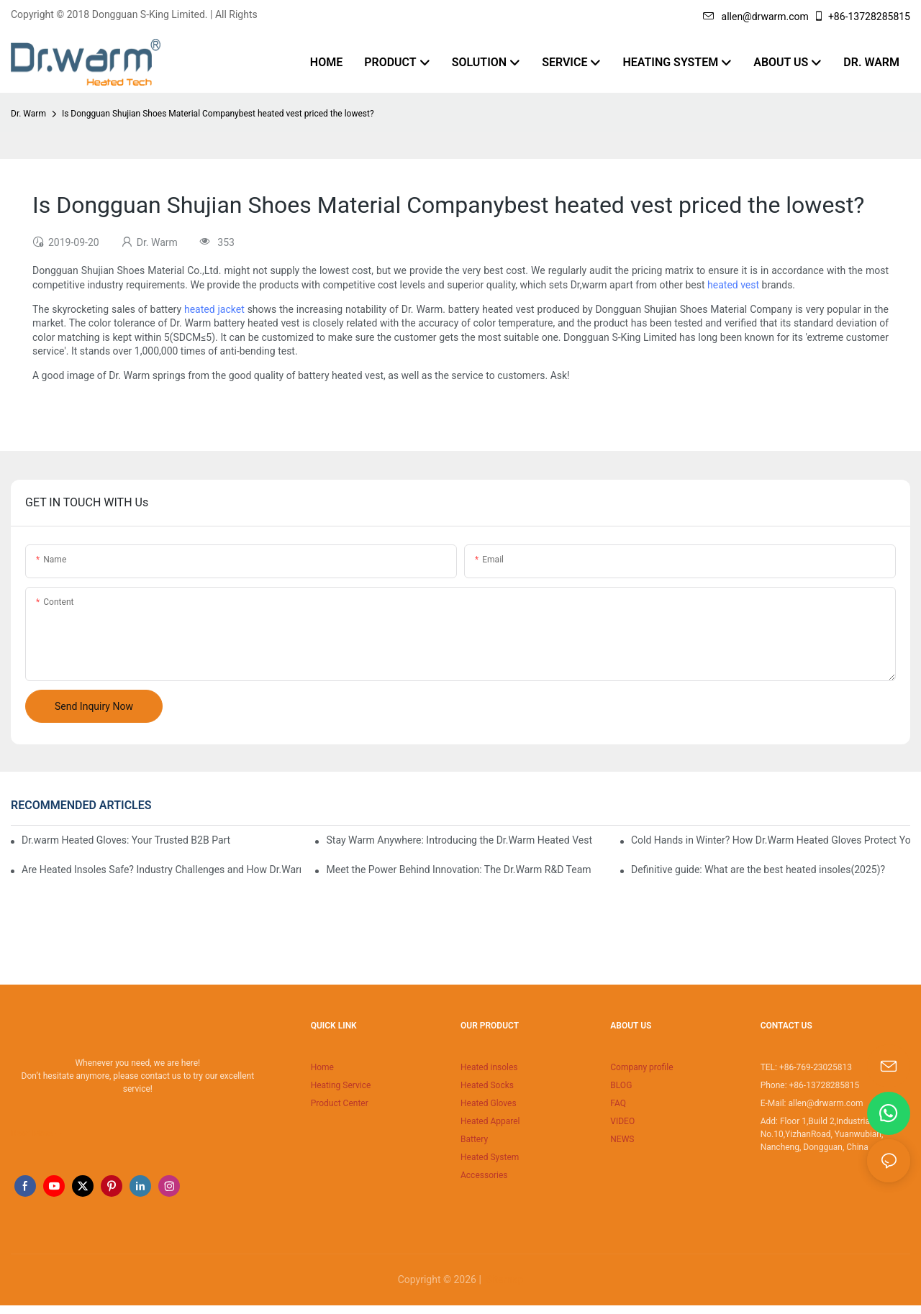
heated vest (733, 285)
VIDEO (622, 1121)
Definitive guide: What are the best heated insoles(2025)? (758, 869)
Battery (474, 1139)
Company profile (641, 1067)
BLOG (621, 1085)
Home (322, 1067)
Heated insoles (489, 1067)
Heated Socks (487, 1085)
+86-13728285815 (861, 16)
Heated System (489, 1157)
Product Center (339, 1103)
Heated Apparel (490, 1121)
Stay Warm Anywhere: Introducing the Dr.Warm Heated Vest (459, 840)
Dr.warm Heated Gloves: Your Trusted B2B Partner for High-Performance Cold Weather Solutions (126, 840)
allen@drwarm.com (756, 16)
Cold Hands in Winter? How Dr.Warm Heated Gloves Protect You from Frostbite (770, 840)
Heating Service (341, 1085)
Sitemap (503, 1279)
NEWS (622, 1139)
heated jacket (214, 309)
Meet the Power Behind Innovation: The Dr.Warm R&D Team (458, 869)
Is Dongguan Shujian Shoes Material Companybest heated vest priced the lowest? (218, 114)
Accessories (484, 1175)
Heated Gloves (488, 1103)
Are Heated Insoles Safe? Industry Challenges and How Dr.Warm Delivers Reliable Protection (161, 869)
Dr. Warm (28, 114)
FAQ (618, 1103)
